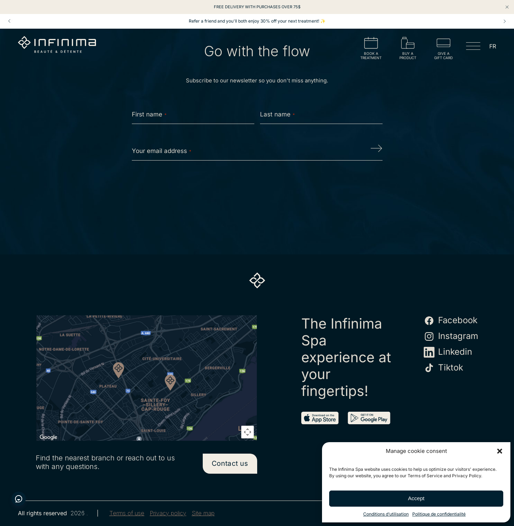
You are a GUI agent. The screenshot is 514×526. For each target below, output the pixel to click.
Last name (277, 114)
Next (504, 21)
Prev (9, 21)
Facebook (450, 320)
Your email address (161, 150)
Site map (203, 513)
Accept (416, 498)
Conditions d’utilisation (386, 514)
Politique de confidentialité (439, 514)
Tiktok (443, 368)
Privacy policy (168, 513)
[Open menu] (473, 47)
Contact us (230, 463)
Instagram (451, 336)
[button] (499, 451)
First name (149, 114)
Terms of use (126, 513)
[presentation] (257, 189)
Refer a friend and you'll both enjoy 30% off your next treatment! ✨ (257, 21)
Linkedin (448, 352)
